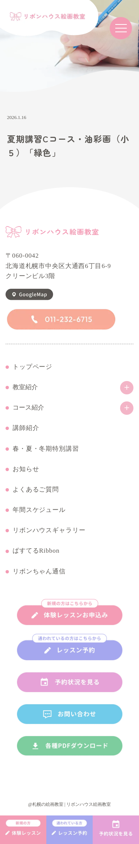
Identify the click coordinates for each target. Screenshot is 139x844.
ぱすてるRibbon (36, 550)
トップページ (32, 367)
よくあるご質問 (36, 489)
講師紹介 (26, 428)
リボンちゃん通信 (39, 571)
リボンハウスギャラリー (49, 530)
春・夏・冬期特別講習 (46, 449)
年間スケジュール (39, 510)
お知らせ (26, 469)
